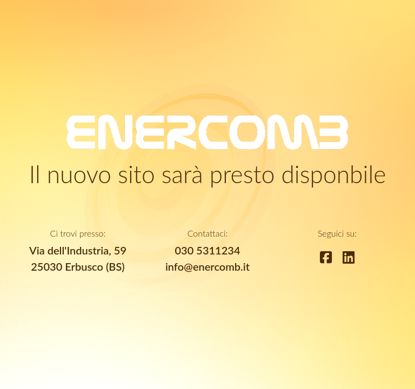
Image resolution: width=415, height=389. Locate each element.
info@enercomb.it (207, 266)
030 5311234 (207, 250)
